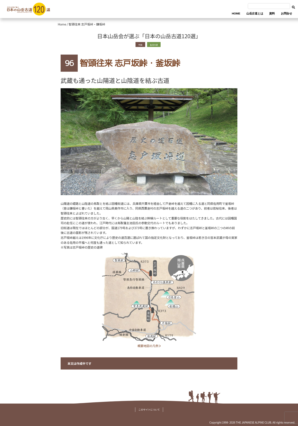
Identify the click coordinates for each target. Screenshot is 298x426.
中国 (138, 44)
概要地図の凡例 (148, 345)
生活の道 (155, 44)
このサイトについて (149, 409)
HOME (236, 13)
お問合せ (286, 13)
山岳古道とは (254, 13)
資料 (272, 13)
